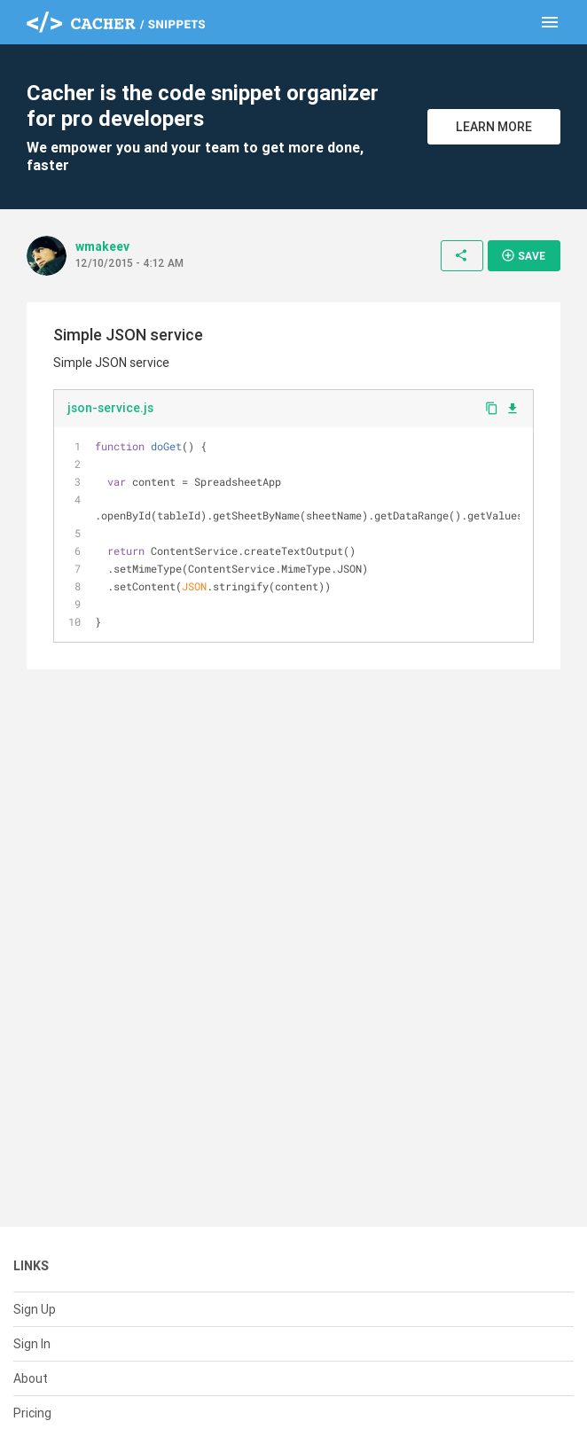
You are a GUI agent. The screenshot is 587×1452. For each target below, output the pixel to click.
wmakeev (102, 246)
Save (523, 255)
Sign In (32, 1344)
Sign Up (34, 1309)
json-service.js (110, 408)
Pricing (32, 1413)
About (30, 1378)
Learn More (494, 127)
